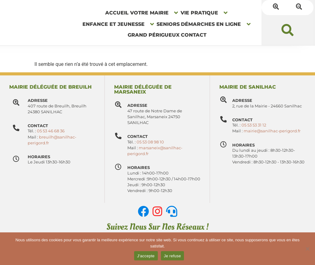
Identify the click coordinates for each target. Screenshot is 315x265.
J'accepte (146, 256)
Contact (143, 136)
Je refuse (172, 256)
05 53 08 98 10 (155, 142)
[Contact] (121, 139)
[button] (287, 38)
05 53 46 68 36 (51, 131)
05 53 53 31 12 (259, 131)
